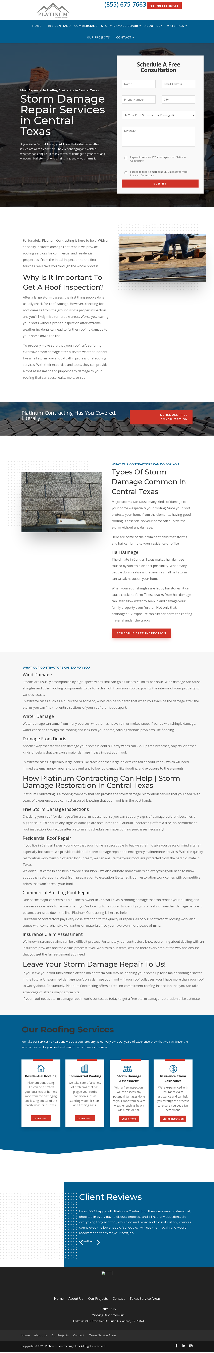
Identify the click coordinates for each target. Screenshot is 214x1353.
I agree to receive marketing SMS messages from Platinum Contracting (159, 173)
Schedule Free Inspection (141, 633)
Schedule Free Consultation (174, 417)
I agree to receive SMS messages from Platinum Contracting (158, 158)
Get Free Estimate (164, 5)
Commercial (84, 25)
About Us (152, 25)
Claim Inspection (173, 1118)
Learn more (41, 1118)
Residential (58, 25)
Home (37, 25)
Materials (175, 25)
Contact (123, 37)
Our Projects (98, 37)
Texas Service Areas (145, 1300)
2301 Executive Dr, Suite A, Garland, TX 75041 (114, 1322)
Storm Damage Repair (119, 25)
